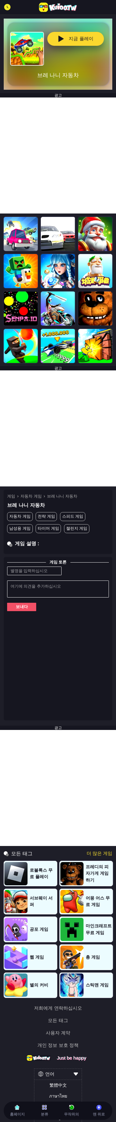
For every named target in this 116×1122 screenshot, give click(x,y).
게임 (11, 496)
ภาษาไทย (58, 1096)
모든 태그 (58, 1020)
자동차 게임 (31, 496)
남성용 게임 (20, 528)
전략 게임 (46, 516)
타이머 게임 (48, 528)
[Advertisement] (58, 155)
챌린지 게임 (77, 528)
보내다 (22, 606)
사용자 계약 (58, 1032)
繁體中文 (58, 1085)
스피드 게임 (73, 516)
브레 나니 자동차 (62, 496)
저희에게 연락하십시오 (58, 1008)
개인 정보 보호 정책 (58, 1045)
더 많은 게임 (99, 853)
